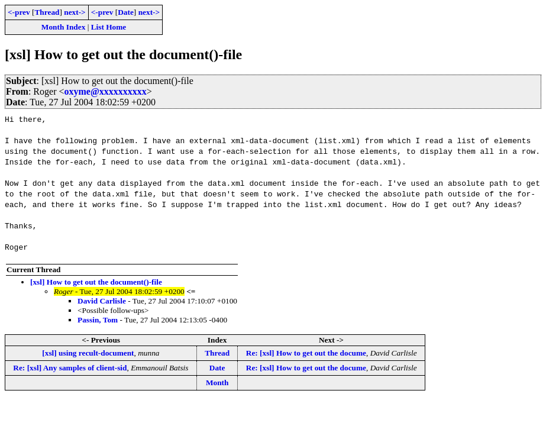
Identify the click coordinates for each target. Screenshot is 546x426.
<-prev (19, 12)
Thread (46, 12)
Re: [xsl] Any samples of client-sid (70, 367)
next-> (74, 12)
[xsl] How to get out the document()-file (96, 281)
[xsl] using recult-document (88, 352)
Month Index (63, 26)
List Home (109, 26)
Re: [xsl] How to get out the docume (306, 352)
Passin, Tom (97, 319)
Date (126, 12)
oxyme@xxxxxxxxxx (105, 91)
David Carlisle (101, 300)
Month (217, 382)
